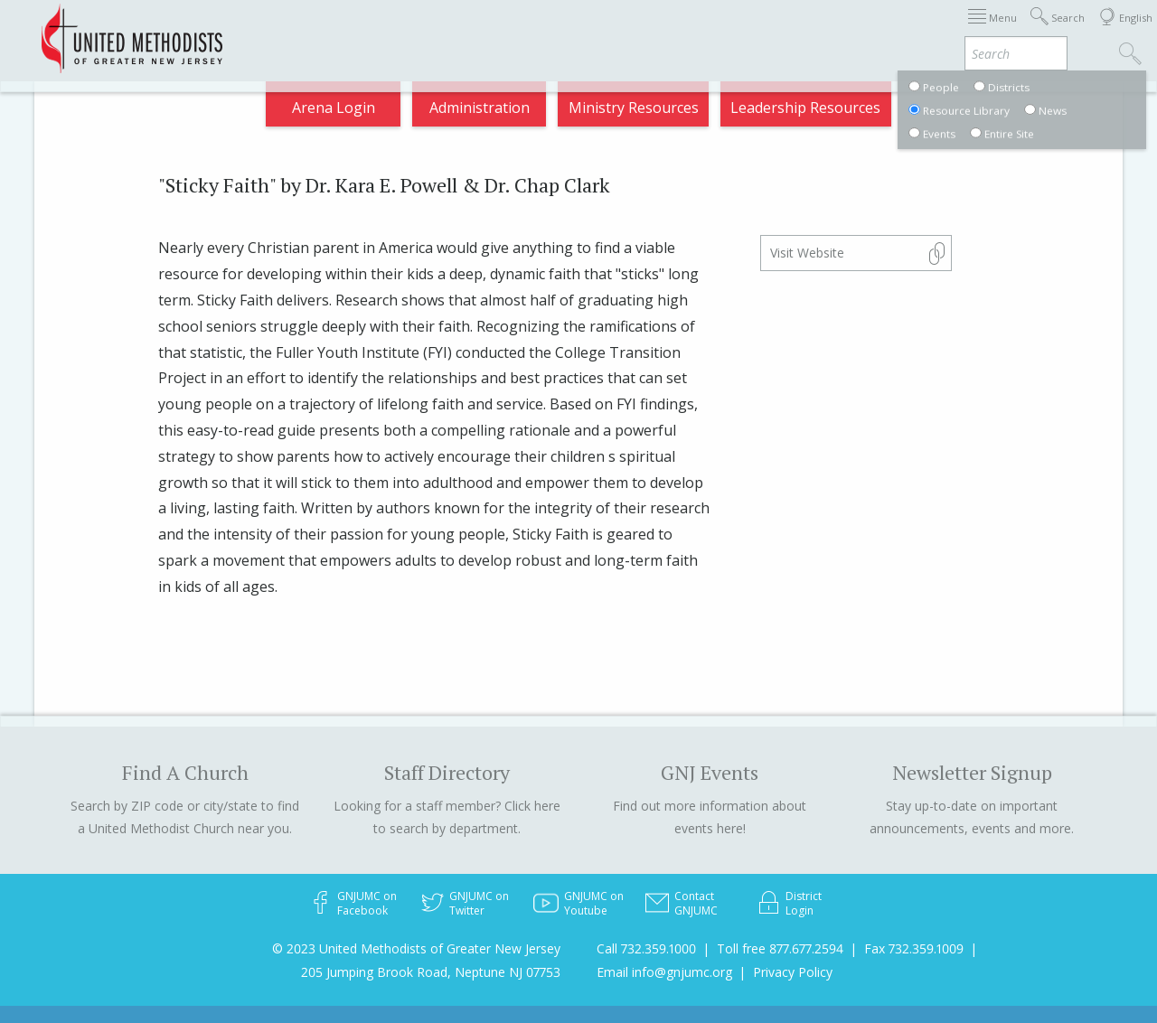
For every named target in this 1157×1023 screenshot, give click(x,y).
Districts (686, 31)
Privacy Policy (792, 972)
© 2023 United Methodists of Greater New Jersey (416, 948)
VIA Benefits (896, 31)
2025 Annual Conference (331, 31)
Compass (994, 31)
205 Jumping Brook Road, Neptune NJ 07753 (430, 972)
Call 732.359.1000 (646, 948)
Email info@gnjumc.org (664, 972)
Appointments (487, 31)
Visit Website (807, 252)
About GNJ (597, 31)
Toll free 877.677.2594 (780, 948)
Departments (784, 31)
